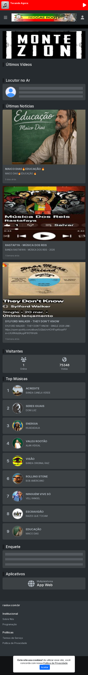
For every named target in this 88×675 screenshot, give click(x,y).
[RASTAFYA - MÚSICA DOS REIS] (44, 223)
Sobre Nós (8, 619)
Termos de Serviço (13, 638)
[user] (82, 17)
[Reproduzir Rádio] (84, 5)
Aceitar (44, 667)
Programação (10, 624)
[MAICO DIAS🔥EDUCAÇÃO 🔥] (44, 146)
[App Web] (44, 583)
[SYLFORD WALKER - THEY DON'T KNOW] (44, 302)
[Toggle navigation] (5, 17)
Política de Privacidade (15, 643)
